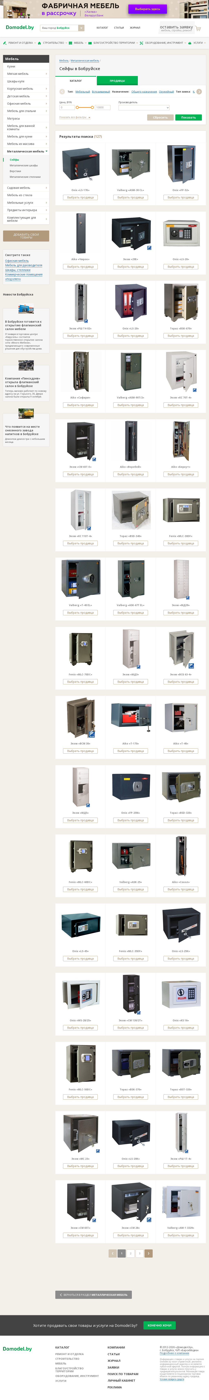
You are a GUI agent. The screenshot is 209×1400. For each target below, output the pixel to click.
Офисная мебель (19, 103)
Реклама (115, 1387)
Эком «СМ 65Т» (80, 1228)
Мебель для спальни (21, 111)
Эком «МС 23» (80, 1159)
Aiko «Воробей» (130, 467)
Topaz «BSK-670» (181, 328)
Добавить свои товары (26, 236)
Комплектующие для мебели (21, 219)
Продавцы (117, 81)
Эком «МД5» (80, 813)
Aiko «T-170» (130, 743)
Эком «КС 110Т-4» (80, 536)
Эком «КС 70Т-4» (181, 397)
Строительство (52, 43)
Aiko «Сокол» (181, 882)
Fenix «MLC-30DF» (180, 536)
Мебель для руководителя (23, 265)
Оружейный (166, 91)
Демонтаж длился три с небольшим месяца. (26, 428)
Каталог (102, 27)
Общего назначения (144, 91)
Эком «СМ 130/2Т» (130, 1020)
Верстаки (15, 171)
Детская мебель (18, 96)
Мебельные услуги (20, 203)
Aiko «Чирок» (80, 259)
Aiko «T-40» (180, 743)
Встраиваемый (101, 91)
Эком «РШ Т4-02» (80, 328)
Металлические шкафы (24, 165)
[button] (62, 91)
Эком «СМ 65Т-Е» (80, 467)
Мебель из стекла (19, 195)
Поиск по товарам (123, 1373)
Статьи (119, 27)
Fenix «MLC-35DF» (130, 951)
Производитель (128, 102)
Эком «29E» (130, 259)
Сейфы (14, 159)
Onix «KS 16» (181, 1020)
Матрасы (13, 118)
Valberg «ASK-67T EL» (131, 605)
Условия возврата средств (172, 1379)
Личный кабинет (121, 1380)
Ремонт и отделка (19, 43)
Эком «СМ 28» (131, 1228)
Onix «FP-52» (180, 190)
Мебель (78, 43)
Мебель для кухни (19, 136)
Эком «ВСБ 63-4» (181, 674)
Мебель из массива (20, 144)
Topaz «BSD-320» (181, 813)
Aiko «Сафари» (80, 397)
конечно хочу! (159, 1325)
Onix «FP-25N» (130, 813)
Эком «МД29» (181, 605)
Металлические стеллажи (25, 177)
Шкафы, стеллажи (17, 270)
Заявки (113, 1367)
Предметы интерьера (22, 210)
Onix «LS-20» (181, 259)
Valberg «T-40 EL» (80, 605)
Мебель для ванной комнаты (21, 127)
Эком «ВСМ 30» (80, 743)
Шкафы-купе (15, 81)
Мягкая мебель (18, 74)
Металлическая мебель (25, 151)
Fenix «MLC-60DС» (80, 882)
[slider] (77, 107)
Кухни (11, 66)
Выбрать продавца (80, 197)
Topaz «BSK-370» (131, 1089)
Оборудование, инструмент (163, 43)
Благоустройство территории (113, 43)
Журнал (135, 27)
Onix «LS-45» (80, 951)
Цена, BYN (65, 102)
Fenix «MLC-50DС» (80, 1089)
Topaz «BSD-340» (131, 536)
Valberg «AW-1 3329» (180, 1228)
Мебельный (83, 91)
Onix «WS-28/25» (80, 1020)
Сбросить (160, 117)
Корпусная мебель (20, 89)
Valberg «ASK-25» (130, 882)
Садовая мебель (18, 188)
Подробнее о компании (174, 1353)
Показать (188, 117)
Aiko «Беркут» (180, 467)
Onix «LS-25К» (181, 951)
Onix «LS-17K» (80, 190)
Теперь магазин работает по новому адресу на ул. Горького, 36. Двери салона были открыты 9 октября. (26, 381)
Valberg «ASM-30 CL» (130, 190)
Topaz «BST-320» (181, 1089)
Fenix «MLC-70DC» (80, 674)
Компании (116, 1347)
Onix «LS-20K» (131, 1159)
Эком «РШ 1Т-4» (180, 1159)
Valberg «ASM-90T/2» (130, 397)
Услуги (197, 43)
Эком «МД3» (130, 674)
